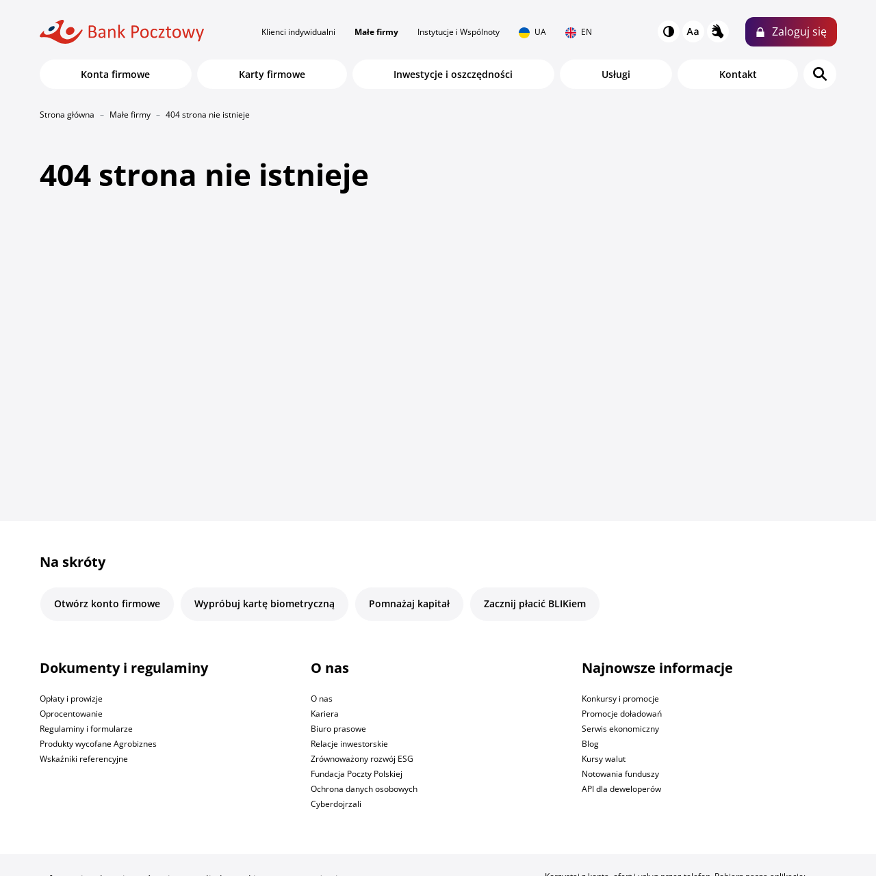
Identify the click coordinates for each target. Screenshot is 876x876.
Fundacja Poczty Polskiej (356, 774)
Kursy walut (604, 759)
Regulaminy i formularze (86, 728)
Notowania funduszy (620, 774)
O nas (322, 698)
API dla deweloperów (621, 789)
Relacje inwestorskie (349, 743)
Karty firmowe (272, 74)
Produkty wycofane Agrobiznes (98, 743)
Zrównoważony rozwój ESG (362, 759)
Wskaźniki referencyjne (84, 759)
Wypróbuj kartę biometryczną (264, 603)
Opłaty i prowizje (71, 698)
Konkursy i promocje (620, 698)
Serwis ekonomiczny (620, 728)
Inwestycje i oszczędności (453, 74)
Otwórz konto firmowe (107, 603)
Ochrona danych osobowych (364, 789)
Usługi (616, 74)
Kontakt (738, 74)
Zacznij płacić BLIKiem (535, 603)
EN (578, 32)
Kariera (325, 713)
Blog (590, 743)
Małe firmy (376, 32)
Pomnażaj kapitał (409, 603)
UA (532, 32)
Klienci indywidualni (298, 32)
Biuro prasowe (338, 728)
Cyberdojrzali (336, 804)
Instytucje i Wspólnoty (458, 32)
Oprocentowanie (71, 713)
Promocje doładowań (622, 713)
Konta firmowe (115, 74)
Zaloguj (799, 31)
